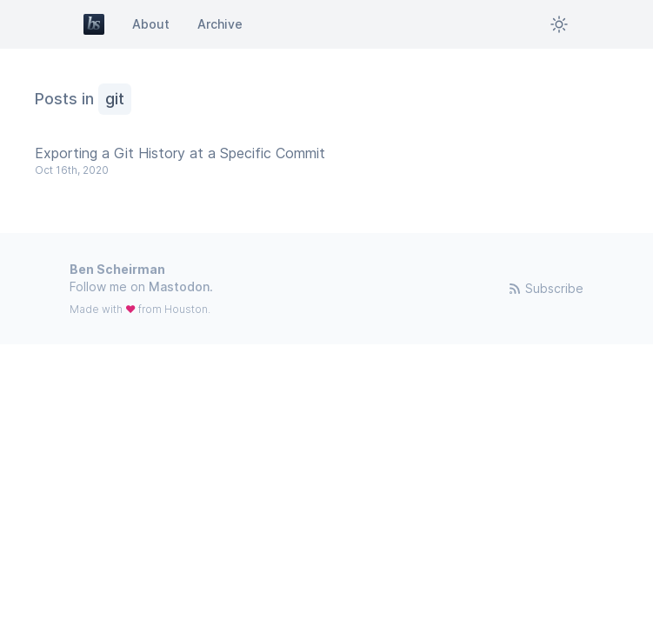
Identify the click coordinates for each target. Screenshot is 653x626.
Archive (220, 24)
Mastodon (179, 286)
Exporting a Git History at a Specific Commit (180, 153)
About (151, 24)
